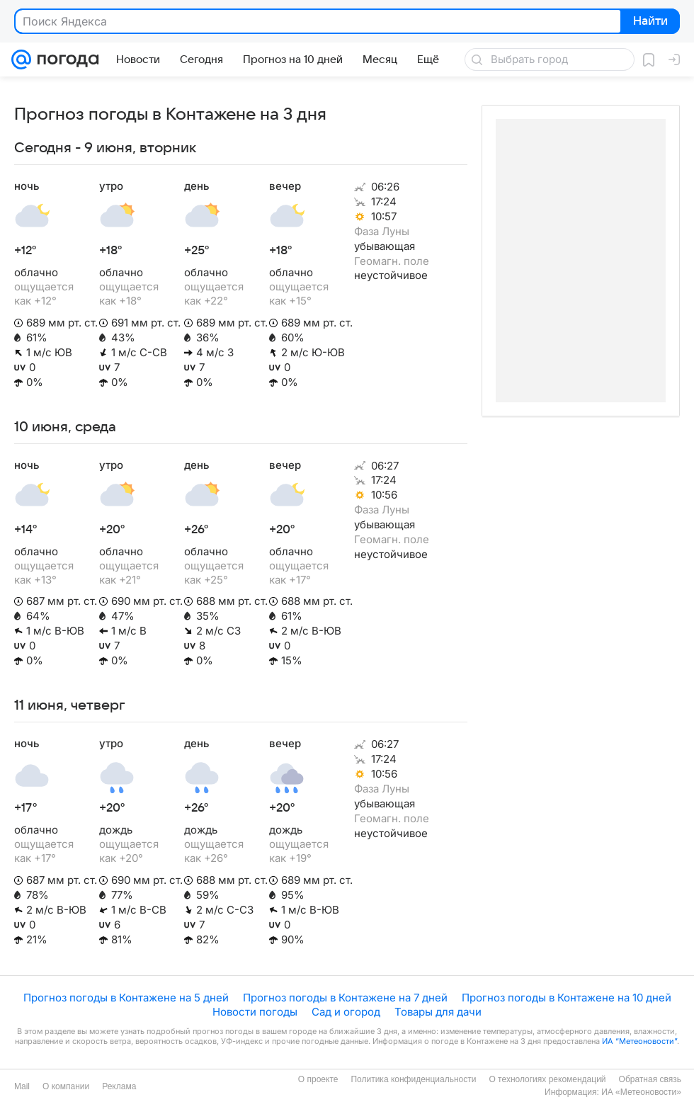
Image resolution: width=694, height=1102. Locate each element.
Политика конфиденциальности (413, 1079)
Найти (649, 22)
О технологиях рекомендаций (547, 1079)
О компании (65, 1086)
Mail (22, 1086)
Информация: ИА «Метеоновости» (613, 1092)
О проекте (318, 1079)
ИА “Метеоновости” (639, 1041)
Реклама (119, 1086)
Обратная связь (650, 1079)
